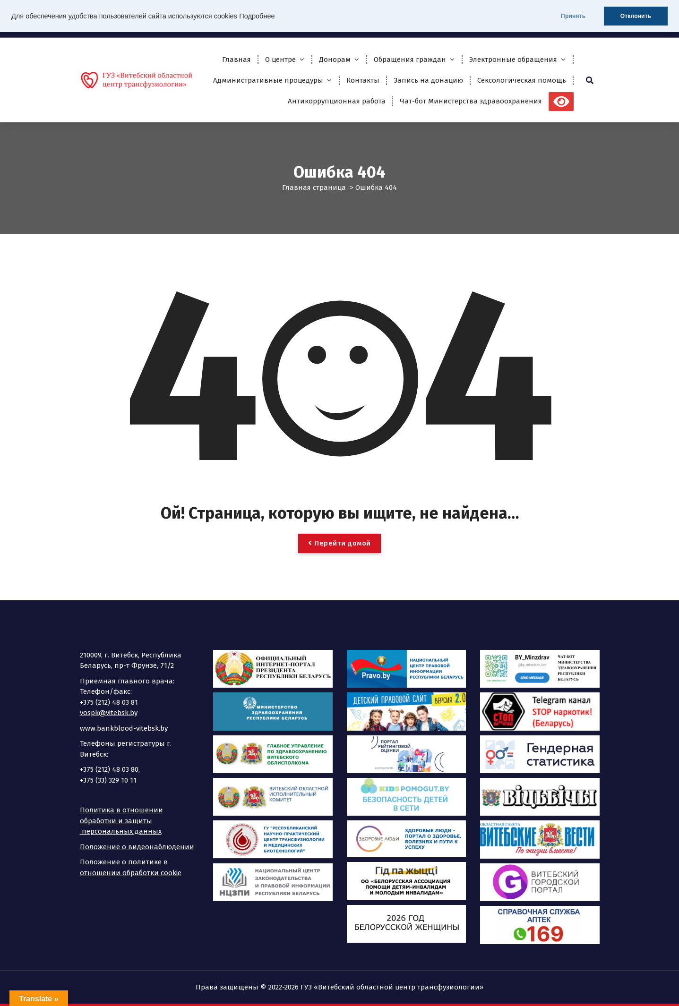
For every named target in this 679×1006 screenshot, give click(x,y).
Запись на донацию (428, 80)
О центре (280, 59)
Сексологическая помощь (521, 80)
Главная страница (314, 187)
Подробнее (257, 16)
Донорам (335, 59)
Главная (236, 59)
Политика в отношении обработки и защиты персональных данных (121, 820)
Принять (572, 16)
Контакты (362, 80)
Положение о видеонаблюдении (137, 847)
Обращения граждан (410, 59)
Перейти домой (339, 543)
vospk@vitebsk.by (109, 712)
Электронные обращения (513, 59)
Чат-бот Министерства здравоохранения (471, 101)
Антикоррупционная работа (337, 101)
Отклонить (635, 16)
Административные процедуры (268, 80)
